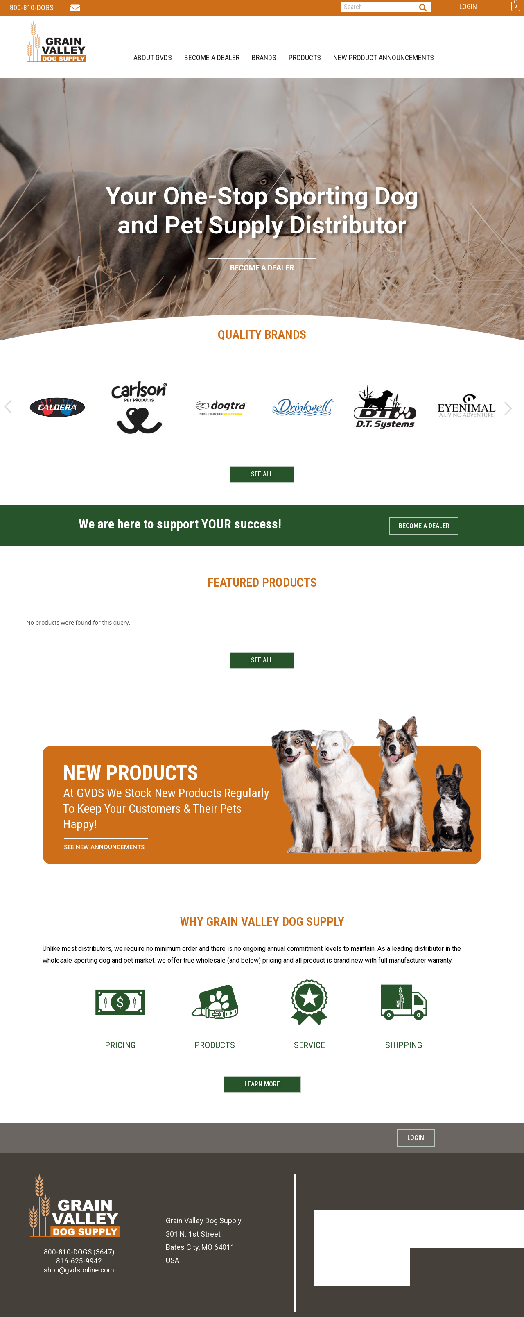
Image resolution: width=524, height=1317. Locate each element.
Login (468, 6)
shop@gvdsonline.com (79, 1273)
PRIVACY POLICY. (186, 1303)
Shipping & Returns (438, 1232)
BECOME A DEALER (211, 56)
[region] (262, 214)
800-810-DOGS (32, 7)
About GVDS (152, 56)
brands (264, 56)
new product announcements (383, 56)
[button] (8, 410)
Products (305, 56)
